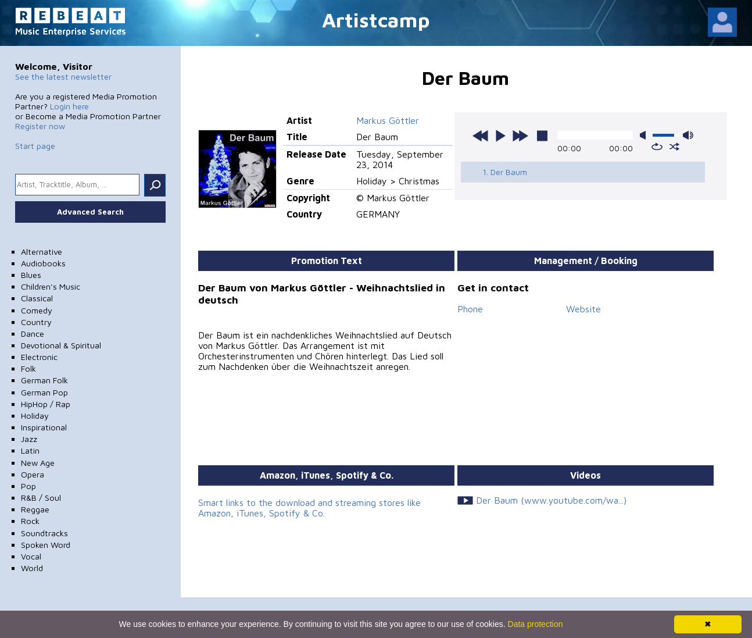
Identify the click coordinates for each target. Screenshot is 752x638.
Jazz (29, 439)
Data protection (535, 624)
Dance (32, 333)
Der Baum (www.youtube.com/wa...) (551, 500)
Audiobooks (43, 263)
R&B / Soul (41, 497)
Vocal (31, 556)
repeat (657, 146)
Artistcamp (376, 19)
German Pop (44, 392)
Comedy (36, 310)
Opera (32, 474)
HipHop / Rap (45, 404)
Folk (28, 368)
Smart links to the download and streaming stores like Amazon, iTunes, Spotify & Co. (309, 507)
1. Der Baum (504, 172)
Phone (470, 309)
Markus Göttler (387, 120)
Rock (30, 521)
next (520, 135)
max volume (688, 135)
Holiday (35, 415)
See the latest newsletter (63, 76)
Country (36, 322)
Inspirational (44, 427)
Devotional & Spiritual (61, 345)
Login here (69, 106)
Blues (31, 275)
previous (480, 135)
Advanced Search (90, 211)
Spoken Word (45, 545)
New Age (38, 463)
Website (583, 309)
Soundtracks (44, 533)
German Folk (44, 380)
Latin (30, 450)
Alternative (41, 251)
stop (542, 135)
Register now (40, 126)
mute (645, 135)
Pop (28, 486)
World (32, 568)
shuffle (674, 146)
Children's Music (50, 286)
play (500, 135)
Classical (37, 298)
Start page (35, 146)
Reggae (35, 509)
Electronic (39, 357)
